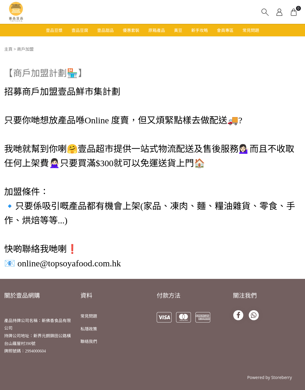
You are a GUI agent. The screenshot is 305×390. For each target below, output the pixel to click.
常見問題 (250, 30)
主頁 (8, 49)
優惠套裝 (131, 30)
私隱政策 (88, 329)
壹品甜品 (105, 30)
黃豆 (178, 30)
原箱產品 (156, 30)
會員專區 (225, 30)
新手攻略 (199, 30)
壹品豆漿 (54, 30)
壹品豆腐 (79, 30)
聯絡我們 (88, 341)
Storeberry (281, 377)
